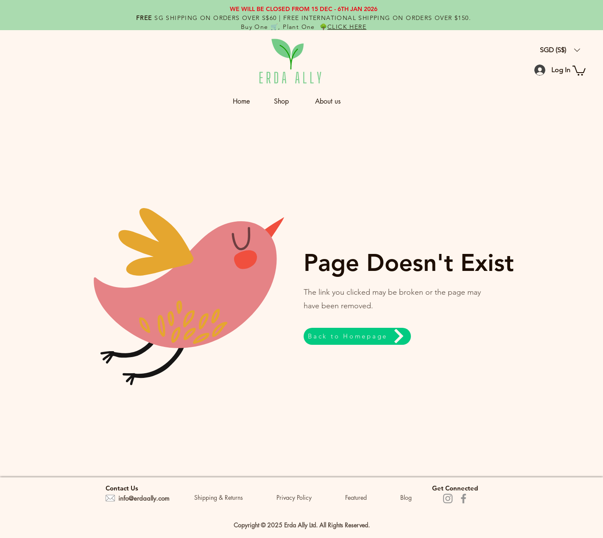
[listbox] (560, 50)
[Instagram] (447, 498)
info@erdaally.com (144, 498)
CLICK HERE (346, 27)
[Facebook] (463, 498)
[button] (290, 101)
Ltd (312, 525)
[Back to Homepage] (357, 336)
